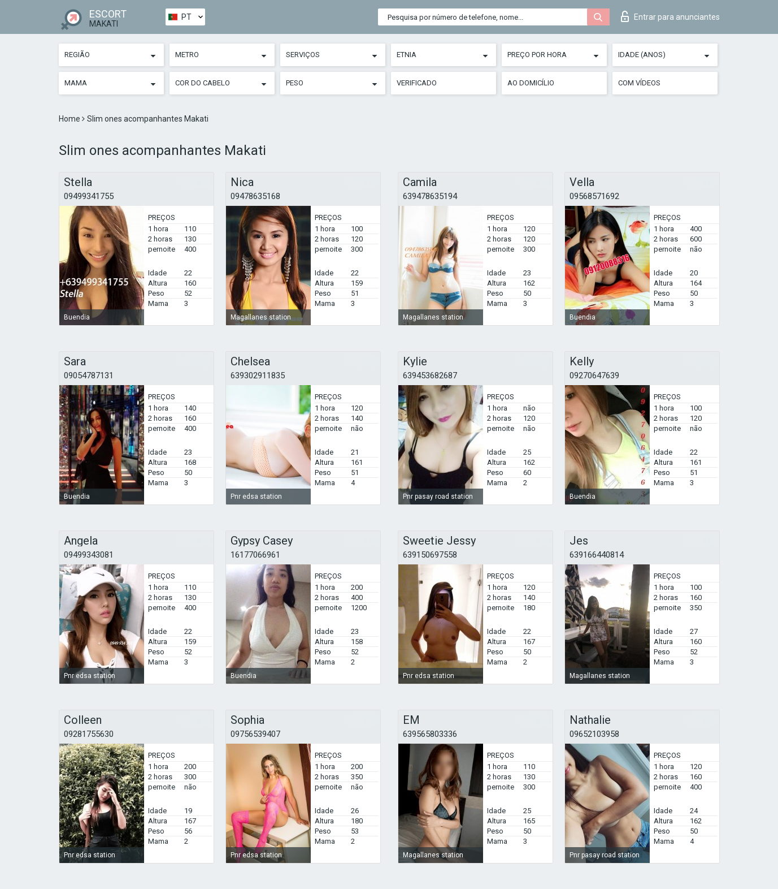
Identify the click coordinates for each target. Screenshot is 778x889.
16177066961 (255, 555)
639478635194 (430, 196)
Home (70, 118)
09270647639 (594, 375)
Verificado (417, 83)
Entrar (670, 16)
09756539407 (255, 734)
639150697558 (430, 555)
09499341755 (89, 196)
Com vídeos (639, 83)
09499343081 (89, 555)
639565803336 (430, 734)
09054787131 (89, 375)
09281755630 (89, 734)
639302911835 (258, 375)
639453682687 (430, 375)
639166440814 (597, 555)
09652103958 (594, 734)
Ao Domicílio (530, 83)
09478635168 (255, 196)
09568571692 (594, 196)
